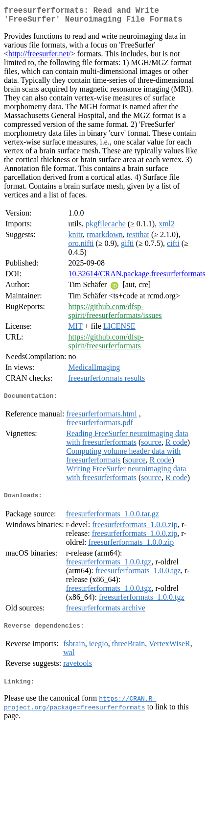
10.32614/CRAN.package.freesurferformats (136, 277)
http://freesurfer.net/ (39, 57)
